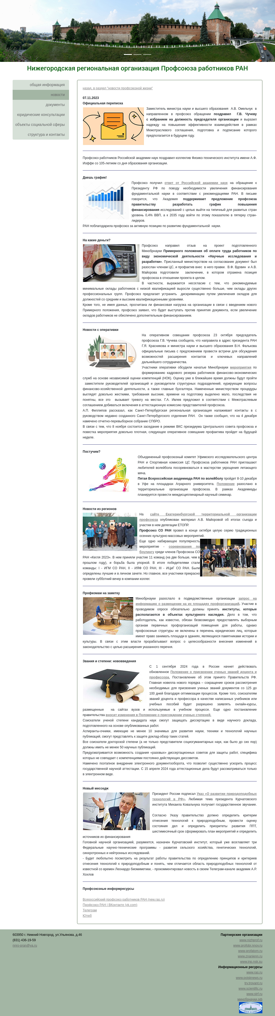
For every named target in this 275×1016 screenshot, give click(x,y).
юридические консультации (41, 114)
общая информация (47, 85)
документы (55, 104)
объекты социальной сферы (40, 124)
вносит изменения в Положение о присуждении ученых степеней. (158, 715)
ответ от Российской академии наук (196, 183)
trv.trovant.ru (253, 983)
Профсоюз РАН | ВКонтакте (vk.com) (110, 905)
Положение (226, 484)
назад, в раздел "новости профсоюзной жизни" (118, 88)
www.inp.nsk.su (251, 962)
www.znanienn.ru (250, 956)
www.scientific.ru (250, 988)
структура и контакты (46, 134)
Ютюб (87, 916)
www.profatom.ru (250, 951)
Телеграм (90, 910)
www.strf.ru (254, 994)
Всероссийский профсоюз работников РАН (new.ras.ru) (124, 899)
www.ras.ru (254, 972)
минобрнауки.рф (249, 999)
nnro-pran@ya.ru (25, 945)
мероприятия (240, 367)
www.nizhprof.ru (251, 940)
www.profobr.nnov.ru (248, 945)
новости (58, 95)
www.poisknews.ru (249, 978)
